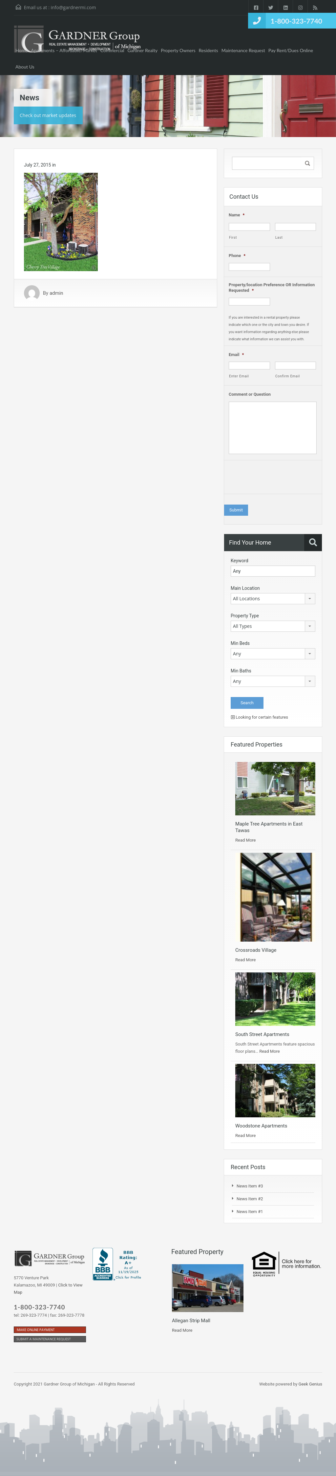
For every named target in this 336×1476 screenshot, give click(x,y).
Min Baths (241, 670)
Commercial (112, 50)
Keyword (239, 560)
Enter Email (239, 376)
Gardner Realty (143, 50)
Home (21, 50)
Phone (237, 255)
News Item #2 (250, 1198)
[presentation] (278, 478)
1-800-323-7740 (296, 21)
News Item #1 (250, 1211)
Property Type (245, 615)
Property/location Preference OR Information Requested (272, 287)
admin (56, 293)
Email (236, 354)
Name (236, 214)
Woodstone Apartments (261, 1126)
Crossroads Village (255, 950)
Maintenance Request (243, 50)
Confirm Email (287, 376)
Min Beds (240, 643)
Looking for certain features (259, 717)
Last (279, 237)
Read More (245, 840)
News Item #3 (250, 1186)
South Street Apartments (262, 1034)
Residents (208, 50)
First (233, 237)
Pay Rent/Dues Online (290, 50)
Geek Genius (310, 1384)
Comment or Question (250, 394)
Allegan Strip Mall (191, 1321)
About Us (24, 67)
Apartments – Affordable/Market (64, 50)
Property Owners (178, 50)
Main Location (245, 588)
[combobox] (273, 598)
